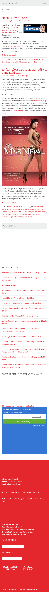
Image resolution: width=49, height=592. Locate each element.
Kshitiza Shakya (7, 212)
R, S (41, 498)
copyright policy (24, 589)
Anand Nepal (28, 21)
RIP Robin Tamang (9, 285)
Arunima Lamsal (38, 207)
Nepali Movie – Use (14, 18)
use (30, 62)
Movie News (22, 207)
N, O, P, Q (34, 498)
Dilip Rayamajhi (17, 209)
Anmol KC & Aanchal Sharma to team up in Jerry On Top (24, 272)
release (43, 212)
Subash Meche (23, 62)
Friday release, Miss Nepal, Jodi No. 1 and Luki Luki (24, 71)
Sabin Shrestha (19, 110)
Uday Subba (18, 217)
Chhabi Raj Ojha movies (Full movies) (17, 532)
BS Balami (37, 60)
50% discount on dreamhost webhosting (18, 406)
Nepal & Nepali (9, 3)
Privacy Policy (12, 589)
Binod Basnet (28, 60)
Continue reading (10, 55)
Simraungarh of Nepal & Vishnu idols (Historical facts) (23, 336)
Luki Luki (15, 212)
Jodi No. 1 (40, 209)
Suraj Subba (23, 214)
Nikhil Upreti (30, 212)
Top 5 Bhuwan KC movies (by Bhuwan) (18, 529)
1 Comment (37, 62)
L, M (27, 498)
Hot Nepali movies (10, 524)
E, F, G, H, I (16, 498)
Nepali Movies (13, 60)
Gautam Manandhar (29, 209)
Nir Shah (38, 212)
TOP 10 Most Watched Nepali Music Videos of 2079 (22, 303)
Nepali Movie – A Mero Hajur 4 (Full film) (18, 298)
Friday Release (13, 207)
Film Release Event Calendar (14, 534)
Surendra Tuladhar (34, 214)
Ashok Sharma (6, 209)
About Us (34, 589)
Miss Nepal (22, 212)
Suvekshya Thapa (40, 100)
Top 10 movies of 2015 (12, 527)
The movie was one (16, 46)
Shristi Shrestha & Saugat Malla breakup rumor (20, 316)
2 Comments (27, 217)
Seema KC (12, 32)
